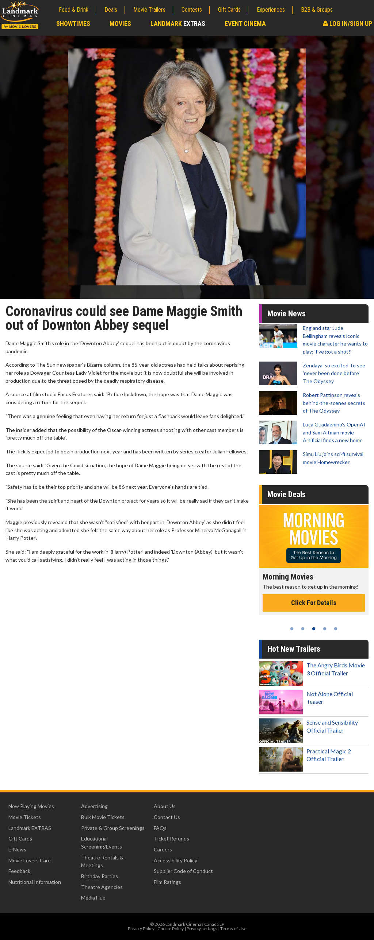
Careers (163, 849)
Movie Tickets (24, 817)
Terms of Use (233, 928)
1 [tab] (291, 628)
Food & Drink (73, 9)
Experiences (271, 9)
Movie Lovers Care (29, 860)
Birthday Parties (99, 876)
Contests (192, 9)
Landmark (177, 23)
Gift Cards (229, 9)
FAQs (160, 828)
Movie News (286, 313)
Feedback (19, 871)
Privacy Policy (141, 928)
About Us (165, 806)
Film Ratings (167, 882)
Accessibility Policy (175, 860)
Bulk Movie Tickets (103, 817)
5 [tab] (335, 628)
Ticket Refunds (171, 838)
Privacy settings (202, 928)
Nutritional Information (34, 882)
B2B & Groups (317, 9)
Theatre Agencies (102, 887)
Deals (110, 9)
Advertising (94, 806)
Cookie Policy (170, 928)
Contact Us (167, 817)
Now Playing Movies (31, 806)
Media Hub (93, 897)
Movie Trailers (149, 9)
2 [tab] (302, 628)
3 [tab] (313, 628)
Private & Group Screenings (113, 828)
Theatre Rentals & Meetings (102, 861)
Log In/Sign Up (347, 23)
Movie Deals (286, 494)
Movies (120, 23)
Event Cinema (245, 23)
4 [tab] (324, 628)
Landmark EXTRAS (29, 828)
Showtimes (73, 23)
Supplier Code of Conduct (183, 871)
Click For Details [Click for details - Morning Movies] (313, 602)
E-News (17, 849)
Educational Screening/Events (101, 842)
